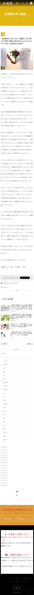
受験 (4, 379)
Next (30, 344)
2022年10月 (3, 468)
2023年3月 (3, 455)
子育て (4, 396)
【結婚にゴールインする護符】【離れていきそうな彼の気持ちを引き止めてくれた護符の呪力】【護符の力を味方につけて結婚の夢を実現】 (21, 325)
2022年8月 (3, 473)
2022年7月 (3, 475)
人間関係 (5, 364)
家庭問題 (5, 404)
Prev (4, 344)
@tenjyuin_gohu (14, 277)
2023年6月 (3, 447)
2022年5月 (3, 480)
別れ (4, 375)
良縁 (16, 283)
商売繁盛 (5, 382)
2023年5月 (3, 450)
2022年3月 (3, 485)
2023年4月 (3, 452)
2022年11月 (3, 465)
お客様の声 (6, 283)
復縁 (4, 411)
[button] (31, 3)
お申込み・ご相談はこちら (17, 521)
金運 (4, 436)
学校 (4, 400)
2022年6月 (3, 478)
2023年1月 (3, 460)
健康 (4, 371)
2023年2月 (3, 457)
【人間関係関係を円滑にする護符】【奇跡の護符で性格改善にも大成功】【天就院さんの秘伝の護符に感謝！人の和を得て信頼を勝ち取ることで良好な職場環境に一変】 (21, 316)
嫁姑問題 (5, 389)
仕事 (4, 368)
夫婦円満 (5, 386)
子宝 (4, 393)
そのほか (5, 361)
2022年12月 (3, 462)
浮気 (4, 418)
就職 (4, 407)
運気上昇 (5, 432)
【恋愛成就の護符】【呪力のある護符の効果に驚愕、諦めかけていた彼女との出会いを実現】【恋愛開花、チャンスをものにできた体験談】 (21, 333)
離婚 (4, 439)
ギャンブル (5, 357)
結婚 (11, 283)
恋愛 (12, 337)
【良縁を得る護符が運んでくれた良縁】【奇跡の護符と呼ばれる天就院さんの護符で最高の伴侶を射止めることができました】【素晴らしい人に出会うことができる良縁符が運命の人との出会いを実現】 (22, 307)
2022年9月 (3, 470)
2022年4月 (3, 483)
